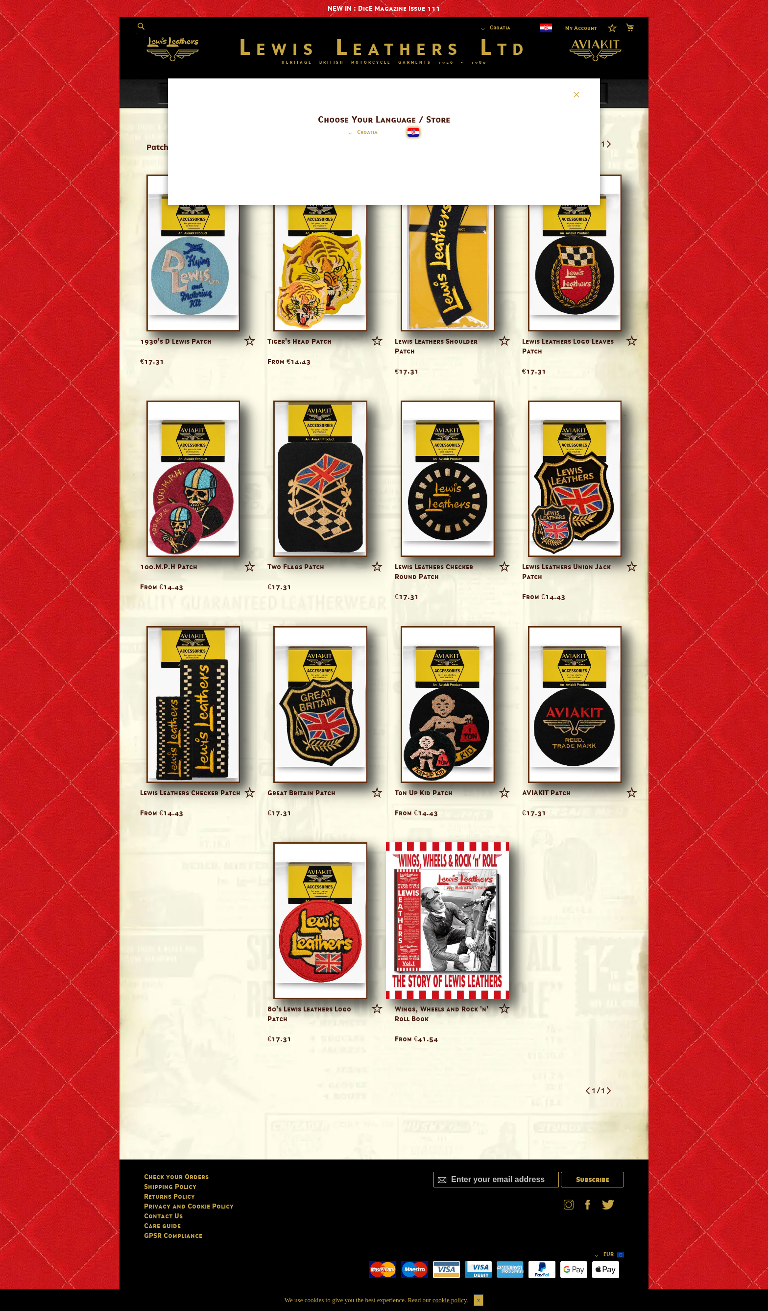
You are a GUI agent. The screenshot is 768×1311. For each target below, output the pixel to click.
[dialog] (384, 655)
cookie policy (449, 1300)
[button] (361, 133)
